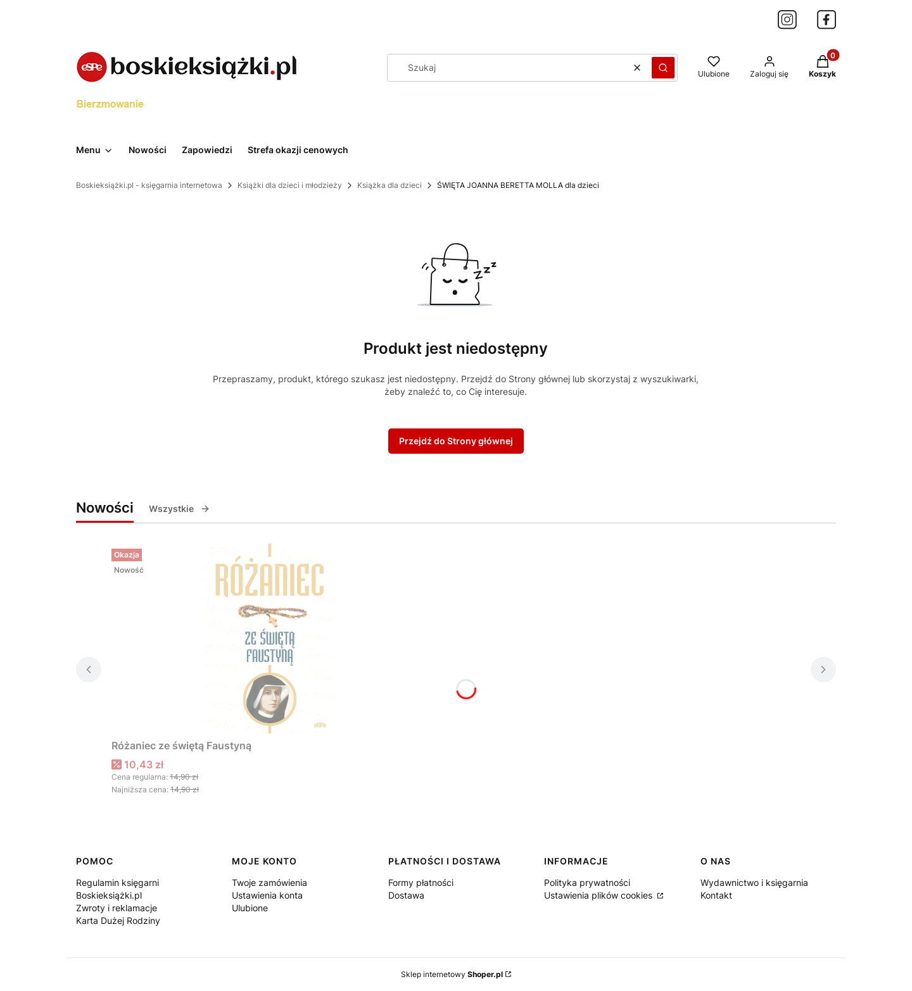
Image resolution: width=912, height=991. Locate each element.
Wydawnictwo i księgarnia (754, 882)
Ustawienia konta (267, 895)
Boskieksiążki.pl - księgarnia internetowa (149, 185)
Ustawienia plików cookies (599, 895)
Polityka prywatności (587, 882)
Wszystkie (179, 508)
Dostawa (406, 895)
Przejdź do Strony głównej (456, 440)
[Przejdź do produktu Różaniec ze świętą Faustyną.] (269, 638)
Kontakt (716, 895)
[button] (663, 67)
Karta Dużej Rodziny (118, 920)
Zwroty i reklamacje (116, 907)
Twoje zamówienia (269, 882)
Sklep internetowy (452, 974)
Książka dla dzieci (389, 185)
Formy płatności (420, 882)
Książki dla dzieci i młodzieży (290, 185)
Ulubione (250, 907)
